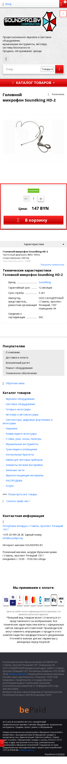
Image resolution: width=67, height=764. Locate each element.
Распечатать (58, 94)
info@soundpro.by (13, 538)
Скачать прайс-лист (18, 501)
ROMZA (61, 754)
